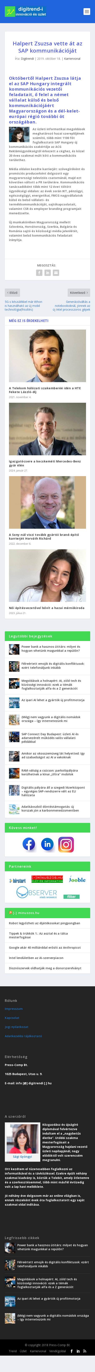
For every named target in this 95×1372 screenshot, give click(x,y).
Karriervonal (72, 59)
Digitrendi (27, 59)
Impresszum (14, 1009)
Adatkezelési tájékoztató (23, 1036)
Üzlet (23, 1351)
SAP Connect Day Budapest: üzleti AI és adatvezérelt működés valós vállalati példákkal (50, 738)
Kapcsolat (12, 1018)
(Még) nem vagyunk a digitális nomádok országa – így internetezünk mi (51, 719)
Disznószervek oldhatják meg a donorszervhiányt (45, 968)
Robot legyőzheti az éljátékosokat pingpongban (44, 923)
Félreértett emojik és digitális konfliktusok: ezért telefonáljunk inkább (53, 665)
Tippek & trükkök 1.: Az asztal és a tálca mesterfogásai (38, 935)
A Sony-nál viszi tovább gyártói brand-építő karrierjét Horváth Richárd (44, 536)
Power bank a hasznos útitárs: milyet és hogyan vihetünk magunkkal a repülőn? (51, 648)
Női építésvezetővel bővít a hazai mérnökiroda (47, 608)
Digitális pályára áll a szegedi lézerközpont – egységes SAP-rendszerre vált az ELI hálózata (53, 791)
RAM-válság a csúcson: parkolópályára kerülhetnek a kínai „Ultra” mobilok (50, 772)
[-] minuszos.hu (26, 913)
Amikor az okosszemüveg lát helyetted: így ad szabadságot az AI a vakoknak (53, 755)
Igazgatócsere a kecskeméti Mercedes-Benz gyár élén (45, 463)
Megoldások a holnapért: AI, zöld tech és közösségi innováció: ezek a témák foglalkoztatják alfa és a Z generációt (51, 684)
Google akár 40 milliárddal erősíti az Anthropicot (45, 948)
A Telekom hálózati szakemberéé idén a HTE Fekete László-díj (45, 390)
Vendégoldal (57, 1351)
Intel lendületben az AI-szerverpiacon (36, 958)
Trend (13, 1351)
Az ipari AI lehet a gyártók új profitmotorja (53, 700)
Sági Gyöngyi (22, 1157)
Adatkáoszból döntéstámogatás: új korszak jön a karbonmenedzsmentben (50, 808)
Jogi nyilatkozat (16, 1027)
